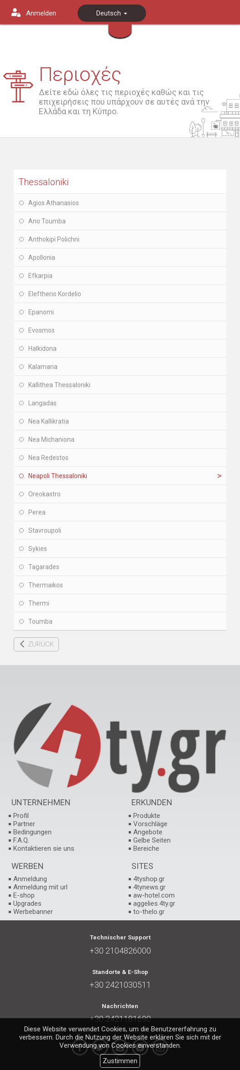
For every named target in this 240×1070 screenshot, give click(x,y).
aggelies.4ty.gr (154, 903)
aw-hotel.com (154, 895)
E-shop (24, 895)
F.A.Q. (21, 840)
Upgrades (27, 903)
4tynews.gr (149, 887)
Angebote (147, 832)
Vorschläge (150, 824)
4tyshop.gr (149, 879)
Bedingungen (32, 832)
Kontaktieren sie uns (43, 848)
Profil (21, 816)
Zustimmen (120, 1061)
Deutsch (111, 13)
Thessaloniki (43, 182)
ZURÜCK (41, 644)
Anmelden (41, 13)
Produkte (146, 816)
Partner (24, 824)
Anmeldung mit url (40, 887)
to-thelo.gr (149, 912)
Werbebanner (33, 912)
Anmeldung (30, 879)
